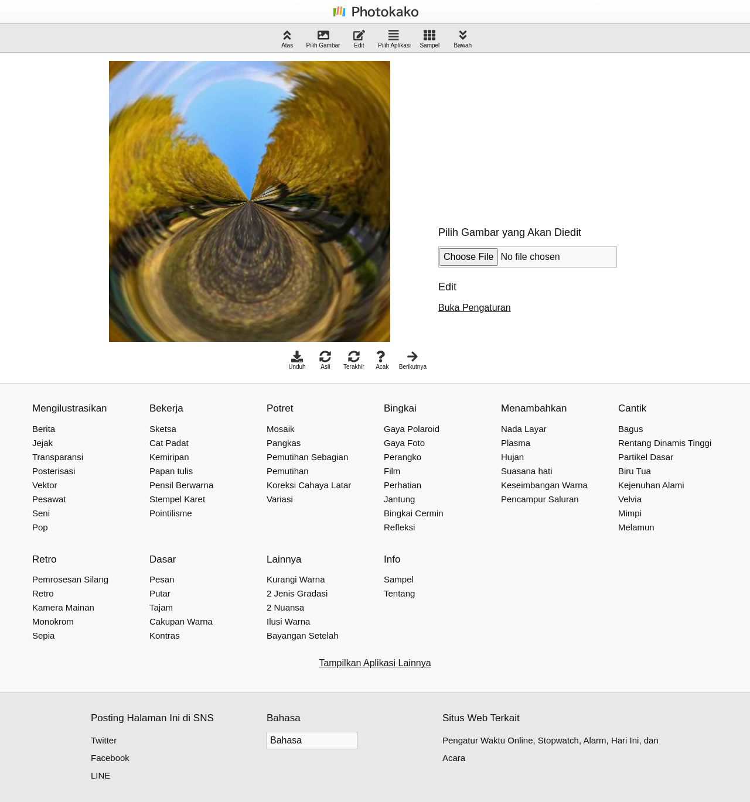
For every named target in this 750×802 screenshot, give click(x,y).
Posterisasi (53, 471)
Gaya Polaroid (411, 429)
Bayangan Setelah (303, 635)
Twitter (104, 740)
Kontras (164, 635)
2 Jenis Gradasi (297, 593)
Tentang (399, 593)
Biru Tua (634, 471)
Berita (43, 429)
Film (392, 471)
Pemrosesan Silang (70, 579)
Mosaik (281, 429)
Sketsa (162, 429)
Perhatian (402, 485)
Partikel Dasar (645, 457)
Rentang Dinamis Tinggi (664, 443)
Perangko (402, 457)
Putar (160, 593)
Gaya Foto (404, 443)
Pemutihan (288, 471)
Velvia (630, 499)
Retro (43, 593)
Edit (359, 39)
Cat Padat (169, 443)
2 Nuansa (285, 607)
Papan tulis (171, 471)
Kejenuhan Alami (651, 485)
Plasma (515, 443)
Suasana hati (527, 471)
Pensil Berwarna (181, 485)
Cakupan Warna (181, 621)
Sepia (43, 635)
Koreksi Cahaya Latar (309, 485)
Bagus (630, 429)
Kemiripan (169, 457)
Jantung (399, 499)
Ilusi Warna (288, 621)
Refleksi (399, 527)
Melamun (636, 527)
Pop (40, 527)
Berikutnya (413, 360)
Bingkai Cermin (414, 513)
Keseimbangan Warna (544, 485)
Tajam (161, 607)
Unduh (296, 360)
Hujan (512, 457)
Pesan (162, 579)
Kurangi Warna (296, 579)
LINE (100, 775)
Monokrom (53, 621)
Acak (382, 360)
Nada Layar (524, 429)
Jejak (42, 443)
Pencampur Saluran (540, 499)
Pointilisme (170, 513)
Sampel (429, 39)
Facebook (110, 758)
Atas (287, 39)
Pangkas (284, 443)
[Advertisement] (526, 134)
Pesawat (49, 499)
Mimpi (630, 513)
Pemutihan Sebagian (307, 457)
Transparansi (57, 457)
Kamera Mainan (63, 607)
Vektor (44, 485)
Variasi (280, 499)
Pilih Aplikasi (394, 39)
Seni (41, 513)
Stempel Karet (177, 499)
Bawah (463, 39)
